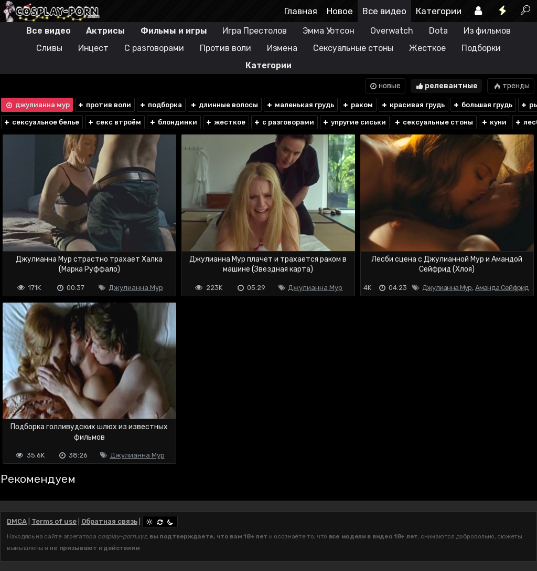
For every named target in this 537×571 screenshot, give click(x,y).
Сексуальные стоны (353, 48)
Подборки (481, 48)
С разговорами (154, 48)
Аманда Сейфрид (502, 288)
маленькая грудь (300, 105)
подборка (160, 105)
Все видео (384, 11)
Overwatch (391, 31)
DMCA (17, 521)
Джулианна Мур (136, 288)
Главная (300, 11)
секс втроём (114, 122)
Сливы (49, 48)
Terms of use (54, 521)
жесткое (225, 122)
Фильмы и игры (174, 31)
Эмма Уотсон (329, 31)
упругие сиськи (354, 122)
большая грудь (482, 105)
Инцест (93, 48)
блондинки (173, 122)
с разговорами (283, 122)
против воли (104, 105)
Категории (438, 11)
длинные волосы (224, 105)
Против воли (225, 48)
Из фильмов (487, 31)
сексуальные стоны (433, 122)
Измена (282, 48)
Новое (340, 11)
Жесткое (427, 48)
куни (494, 122)
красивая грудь (413, 105)
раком (357, 105)
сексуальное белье (41, 122)
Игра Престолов (254, 31)
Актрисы (105, 31)
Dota (438, 31)
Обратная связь (109, 521)
